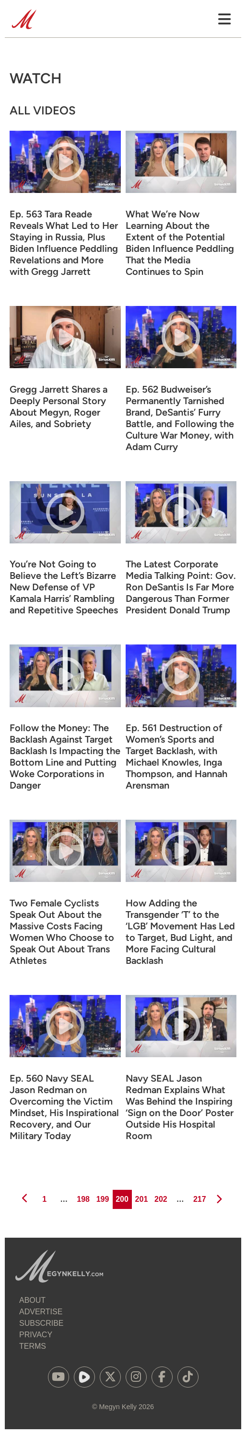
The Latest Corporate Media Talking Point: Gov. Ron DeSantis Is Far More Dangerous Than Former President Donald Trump (181, 587)
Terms (32, 1346)
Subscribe (41, 1323)
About (32, 1300)
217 (199, 1196)
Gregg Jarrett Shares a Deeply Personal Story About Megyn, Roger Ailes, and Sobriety (58, 406)
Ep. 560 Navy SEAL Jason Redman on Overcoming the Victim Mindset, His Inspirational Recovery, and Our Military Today (64, 1107)
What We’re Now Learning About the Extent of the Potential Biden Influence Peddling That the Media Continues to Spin (180, 242)
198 (83, 1196)
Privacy (35, 1335)
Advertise (40, 1312)
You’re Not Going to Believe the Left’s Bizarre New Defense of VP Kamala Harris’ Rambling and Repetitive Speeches (64, 587)
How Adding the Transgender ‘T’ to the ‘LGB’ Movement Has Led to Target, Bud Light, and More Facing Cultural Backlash (180, 931)
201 (141, 1196)
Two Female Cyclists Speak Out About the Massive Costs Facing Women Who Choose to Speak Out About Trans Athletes (62, 931)
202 (160, 1196)
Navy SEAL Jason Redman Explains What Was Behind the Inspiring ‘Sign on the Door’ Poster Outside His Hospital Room (180, 1107)
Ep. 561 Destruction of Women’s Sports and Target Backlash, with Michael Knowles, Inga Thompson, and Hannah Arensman (176, 756)
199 (102, 1196)
